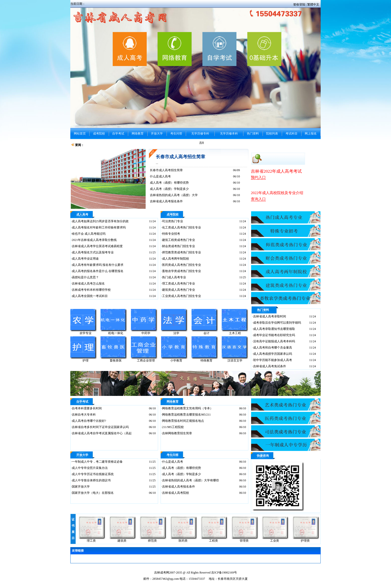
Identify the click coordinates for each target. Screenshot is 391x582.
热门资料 (263, 310)
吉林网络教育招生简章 (177, 433)
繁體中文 (313, 4)
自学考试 (82, 401)
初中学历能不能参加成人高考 (272, 360)
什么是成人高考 (160, 176)
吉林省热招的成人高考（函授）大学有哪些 (190, 480)
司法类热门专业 (172, 221)
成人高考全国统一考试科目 (90, 296)
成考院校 (173, 214)
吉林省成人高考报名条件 (166, 201)
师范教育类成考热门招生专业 (181, 252)
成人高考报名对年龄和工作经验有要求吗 (99, 227)
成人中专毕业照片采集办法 (90, 468)
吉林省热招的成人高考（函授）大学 (174, 195)
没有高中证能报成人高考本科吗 (274, 341)
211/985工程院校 (173, 427)
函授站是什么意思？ (85, 277)
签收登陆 (299, 4)
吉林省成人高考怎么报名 (88, 283)
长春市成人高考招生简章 (180, 156)
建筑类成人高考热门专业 (178, 289)
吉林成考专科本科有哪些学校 (91, 289)
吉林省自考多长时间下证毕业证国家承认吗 (100, 427)
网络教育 (173, 401)
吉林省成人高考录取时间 (269, 316)
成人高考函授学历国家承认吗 (272, 354)
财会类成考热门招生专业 (178, 246)
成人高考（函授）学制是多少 (169, 189)
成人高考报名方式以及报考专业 (93, 252)
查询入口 (258, 199)
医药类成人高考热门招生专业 (181, 265)
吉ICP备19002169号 (224, 572)
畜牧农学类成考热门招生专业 (181, 271)
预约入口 (258, 177)
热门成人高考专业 (174, 277)
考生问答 (173, 455)
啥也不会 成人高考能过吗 (88, 233)
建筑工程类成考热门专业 (178, 240)
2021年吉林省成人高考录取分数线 (94, 240)
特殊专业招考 (171, 233)
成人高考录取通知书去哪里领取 (274, 329)
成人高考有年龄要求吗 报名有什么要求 (97, 265)
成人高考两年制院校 (175, 258)
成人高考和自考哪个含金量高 (272, 347)
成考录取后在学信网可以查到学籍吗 (277, 322)
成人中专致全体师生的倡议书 (91, 480)
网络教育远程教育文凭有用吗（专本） (187, 408)
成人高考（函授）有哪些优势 (169, 182)
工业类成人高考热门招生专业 (181, 296)
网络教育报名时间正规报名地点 (183, 421)
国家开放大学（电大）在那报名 (93, 493)
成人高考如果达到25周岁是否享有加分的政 (100, 221)
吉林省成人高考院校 (175, 493)
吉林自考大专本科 (84, 414)
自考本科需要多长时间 (87, 408)
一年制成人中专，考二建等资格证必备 (97, 461)
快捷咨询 (263, 455)
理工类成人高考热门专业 (178, 283)
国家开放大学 (81, 486)
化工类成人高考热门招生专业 (181, 227)
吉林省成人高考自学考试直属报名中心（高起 (102, 433)
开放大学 (82, 455)
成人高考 (82, 214)
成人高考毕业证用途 (85, 258)
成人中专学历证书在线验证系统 (93, 474)
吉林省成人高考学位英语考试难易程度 (97, 246)
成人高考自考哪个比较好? (89, 421)
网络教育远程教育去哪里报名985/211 (186, 414)
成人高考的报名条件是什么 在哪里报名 (97, 271)
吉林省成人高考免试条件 (269, 366)
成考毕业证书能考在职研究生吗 (274, 335)
